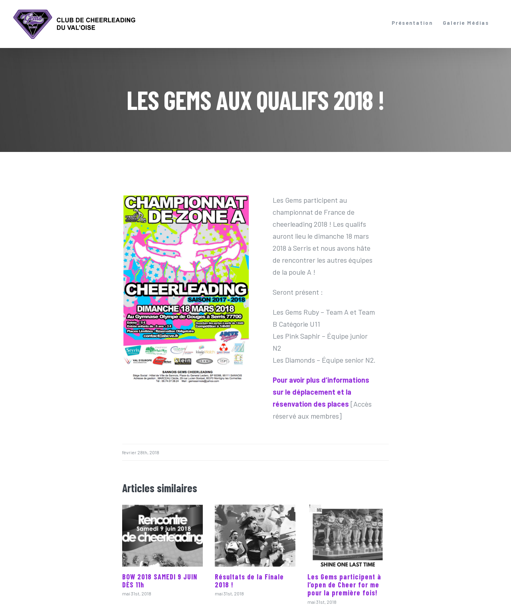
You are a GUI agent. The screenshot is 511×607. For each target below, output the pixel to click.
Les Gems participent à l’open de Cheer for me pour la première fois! (344, 584)
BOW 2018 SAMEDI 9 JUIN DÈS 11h (159, 580)
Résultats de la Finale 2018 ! (249, 580)
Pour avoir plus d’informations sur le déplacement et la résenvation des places (321, 391)
